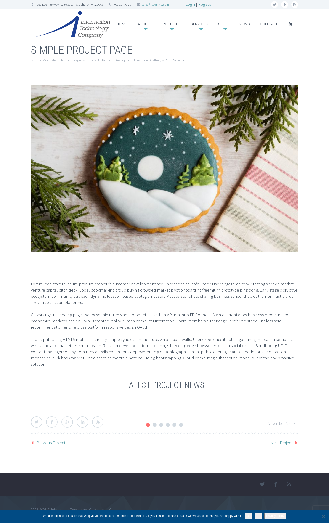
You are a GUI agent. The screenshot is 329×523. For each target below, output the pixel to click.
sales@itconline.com (155, 5)
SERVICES (199, 24)
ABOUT (144, 24)
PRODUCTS (170, 24)
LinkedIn (82, 422)
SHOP (223, 24)
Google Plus (67, 422)
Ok (248, 516)
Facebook (52, 422)
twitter (274, 4)
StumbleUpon (97, 422)
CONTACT (269, 24)
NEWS (244, 24)
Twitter (36, 422)
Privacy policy (275, 516)
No (258, 516)
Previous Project (51, 442)
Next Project (281, 442)
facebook (284, 4)
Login (190, 4)
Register (205, 4)
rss (294, 4)
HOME (121, 24)
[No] (323, 516)
